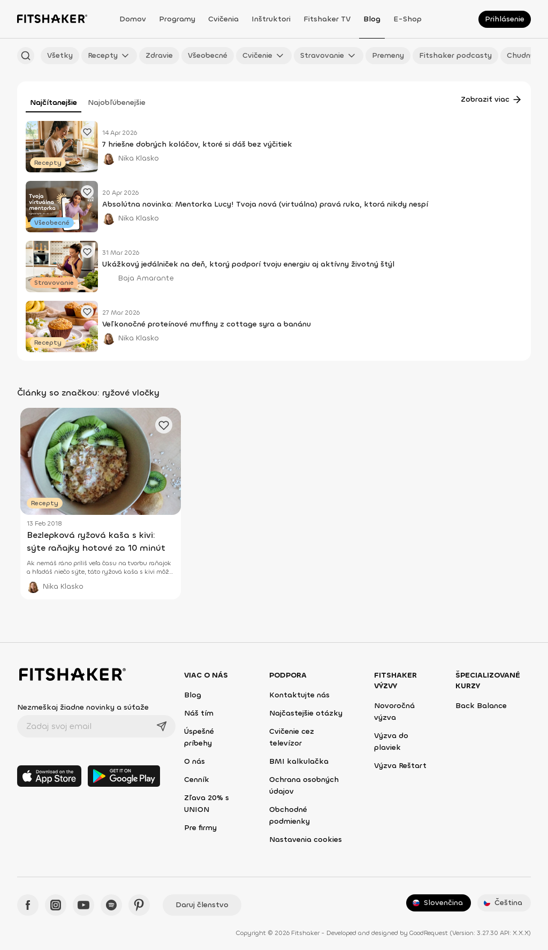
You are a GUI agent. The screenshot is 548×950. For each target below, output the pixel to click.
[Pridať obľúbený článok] (87, 131)
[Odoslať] (161, 726)
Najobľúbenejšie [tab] (117, 102)
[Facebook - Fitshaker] (28, 905)
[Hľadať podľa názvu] (25, 55)
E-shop (407, 19)
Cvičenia (223, 19)
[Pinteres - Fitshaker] (139, 905)
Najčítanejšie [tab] (53, 102)
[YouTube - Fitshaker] (83, 905)
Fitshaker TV (327, 19)
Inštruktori (271, 19)
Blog (371, 19)
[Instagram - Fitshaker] (55, 905)
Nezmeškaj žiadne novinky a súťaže (83, 707)
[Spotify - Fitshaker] (111, 905)
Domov (132, 19)
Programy (177, 19)
